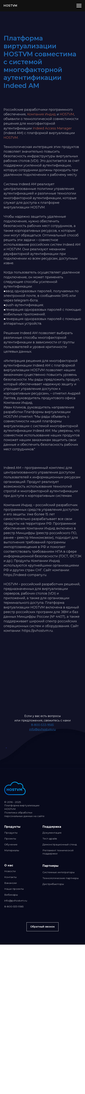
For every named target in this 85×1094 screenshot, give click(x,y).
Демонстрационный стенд (59, 844)
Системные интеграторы (58, 872)
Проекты (10, 838)
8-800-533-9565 (42, 725)
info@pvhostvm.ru (42, 729)
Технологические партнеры (60, 878)
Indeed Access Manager (52, 128)
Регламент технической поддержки (57, 852)
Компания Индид (41, 114)
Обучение (10, 844)
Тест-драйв (49, 838)
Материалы (11, 850)
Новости (10, 871)
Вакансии (10, 883)
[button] (42, 926)
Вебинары (11, 894)
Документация (51, 832)
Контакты (10, 877)
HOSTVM (67, 114)
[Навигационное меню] (78, 5)
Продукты (10, 832)
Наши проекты (14, 888)
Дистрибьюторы (53, 884)
